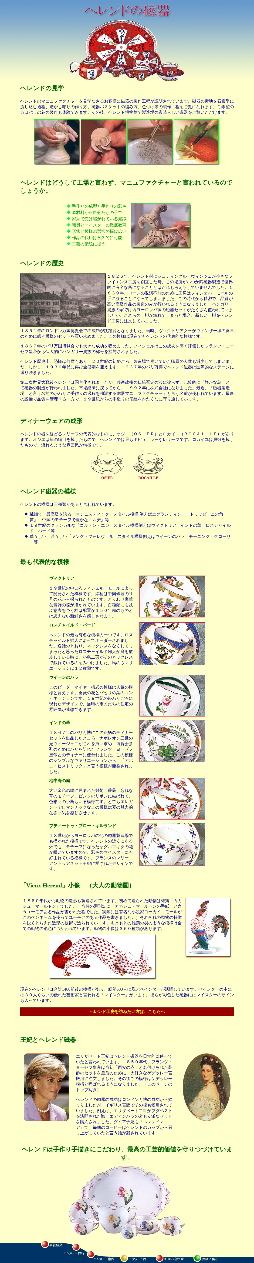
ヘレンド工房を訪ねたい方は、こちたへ (127, 1011)
